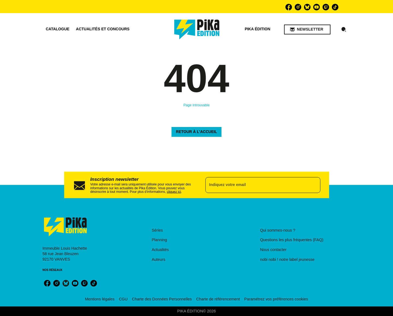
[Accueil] (197, 29)
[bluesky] (307, 7)
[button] (307, 29)
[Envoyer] (313, 184)
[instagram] (298, 7)
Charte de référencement (218, 299)
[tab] (58, 29)
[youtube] (316, 7)
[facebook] (288, 7)
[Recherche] (344, 29)
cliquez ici (174, 192)
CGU (123, 299)
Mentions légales (99, 299)
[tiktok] (335, 7)
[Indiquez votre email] (256, 185)
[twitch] (325, 7)
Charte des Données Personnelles (162, 299)
